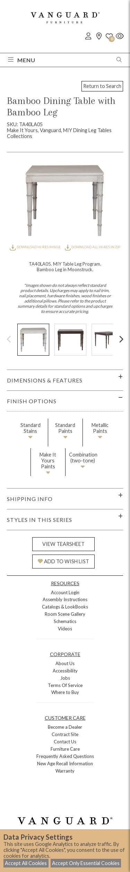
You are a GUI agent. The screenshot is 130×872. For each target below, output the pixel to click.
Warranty (65, 771)
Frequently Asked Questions (65, 756)
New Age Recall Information (65, 763)
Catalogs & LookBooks (65, 606)
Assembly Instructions (65, 599)
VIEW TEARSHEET (63, 544)
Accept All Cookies (26, 863)
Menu (21, 60)
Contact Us (65, 741)
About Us (65, 663)
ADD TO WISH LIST (63, 561)
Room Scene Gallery (65, 614)
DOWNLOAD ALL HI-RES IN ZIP (92, 247)
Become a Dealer (65, 727)
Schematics (65, 621)
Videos (65, 628)
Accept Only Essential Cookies (86, 863)
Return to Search (102, 86)
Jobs (65, 678)
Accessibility (65, 670)
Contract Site (65, 734)
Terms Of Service (65, 685)
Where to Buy (65, 692)
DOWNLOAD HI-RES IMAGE (35, 247)
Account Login (65, 592)
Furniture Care (65, 749)
